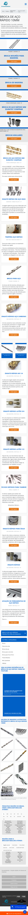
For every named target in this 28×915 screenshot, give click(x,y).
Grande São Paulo (20, 847)
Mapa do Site (14, 887)
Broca (3, 643)
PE (7, 816)
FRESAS (4, 663)
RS (3, 816)
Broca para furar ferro (8, 655)
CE (14, 816)
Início (14, 876)
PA (3, 819)
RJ (3, 814)
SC (21, 814)
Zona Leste (11, 847)
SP (14, 814)
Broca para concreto (7, 652)
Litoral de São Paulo (7, 850)
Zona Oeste (22, 845)
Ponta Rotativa (6, 657)
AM (24, 816)
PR (18, 814)
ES (11, 814)
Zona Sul (5, 847)
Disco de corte (6, 646)
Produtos (14, 880)
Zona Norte (14, 845)
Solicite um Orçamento (14, 913)
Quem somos (14, 883)
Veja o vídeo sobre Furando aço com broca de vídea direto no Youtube (13, 714)
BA (10, 816)
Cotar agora (14, 61)
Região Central (6, 845)
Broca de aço (5, 649)
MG (7, 814)
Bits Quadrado (6, 660)
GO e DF (19, 816)
